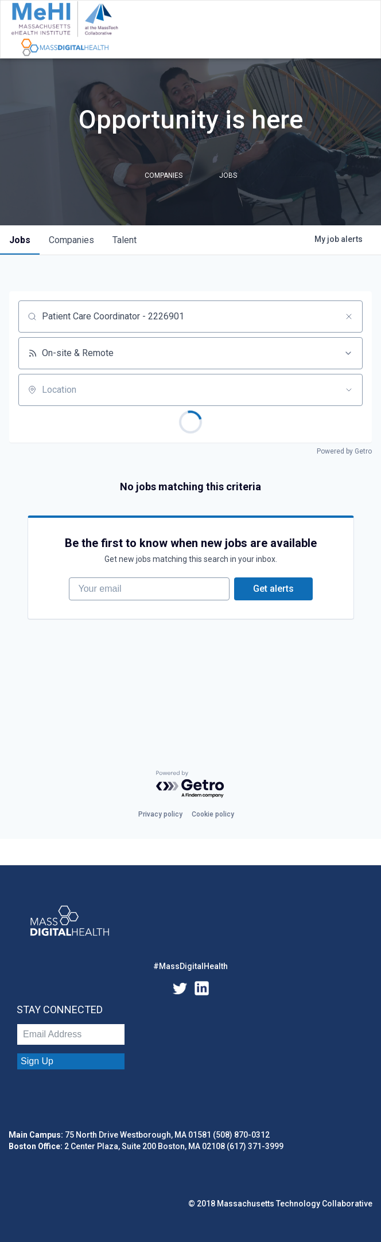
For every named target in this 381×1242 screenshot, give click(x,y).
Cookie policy (213, 814)
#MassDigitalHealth (190, 966)
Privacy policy (160, 814)
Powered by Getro (344, 451)
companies (71, 240)
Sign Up (37, 1061)
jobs (19, 240)
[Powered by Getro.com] (190, 785)
